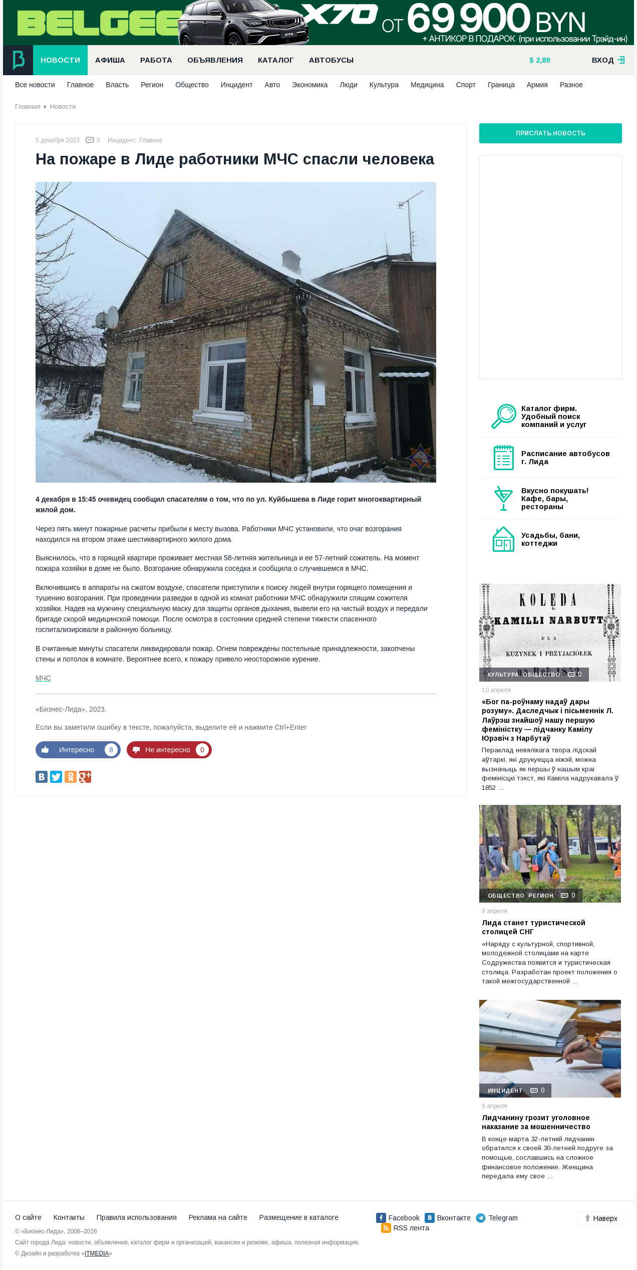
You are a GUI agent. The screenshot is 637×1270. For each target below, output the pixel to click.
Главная (28, 106)
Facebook (398, 1218)
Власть (117, 85)
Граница (501, 85)
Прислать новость (550, 133)
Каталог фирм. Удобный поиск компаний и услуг (553, 416)
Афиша (110, 60)
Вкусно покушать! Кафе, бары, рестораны (555, 499)
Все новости (35, 85)
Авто (272, 85)
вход (608, 60)
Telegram (497, 1218)
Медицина (427, 85)
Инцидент (237, 85)
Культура (384, 85)
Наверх (600, 1218)
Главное (80, 85)
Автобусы (331, 60)
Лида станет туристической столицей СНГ (533, 927)
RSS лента (405, 1228)
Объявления (215, 60)
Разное (571, 85)
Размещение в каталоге (299, 1217)
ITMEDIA (97, 1253)
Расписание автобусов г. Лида (565, 458)
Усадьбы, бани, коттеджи (550, 539)
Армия (537, 85)
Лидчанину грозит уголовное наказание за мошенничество (536, 1122)
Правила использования (137, 1217)
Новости (60, 60)
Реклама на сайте (218, 1217)
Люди (348, 85)
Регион (152, 85)
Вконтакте (448, 1218)
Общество (192, 85)
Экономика (310, 85)
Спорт (466, 85)
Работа (156, 60)
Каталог (276, 60)
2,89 (542, 60)
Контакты (69, 1217)
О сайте (28, 1217)
